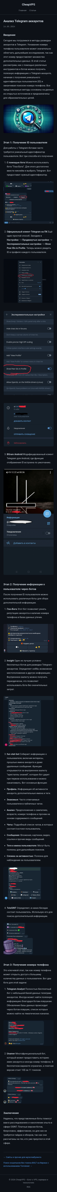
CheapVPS (28, 4)
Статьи (32, 10)
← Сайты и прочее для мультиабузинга (22, 1157)
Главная (22, 10)
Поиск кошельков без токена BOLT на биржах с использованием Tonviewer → (26, 1164)
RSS (28, 1187)
